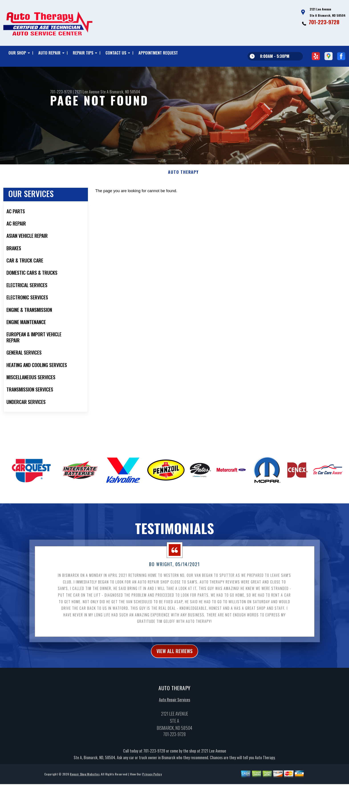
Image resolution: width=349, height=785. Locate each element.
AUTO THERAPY (183, 173)
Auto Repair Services (174, 702)
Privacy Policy (152, 776)
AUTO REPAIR (49, 53)
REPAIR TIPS (83, 53)
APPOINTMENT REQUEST (158, 53)
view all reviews (174, 653)
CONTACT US (116, 53)
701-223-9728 (324, 22)
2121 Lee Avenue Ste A (92, 92)
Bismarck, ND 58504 (125, 92)
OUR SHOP (17, 53)
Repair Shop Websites (84, 776)
